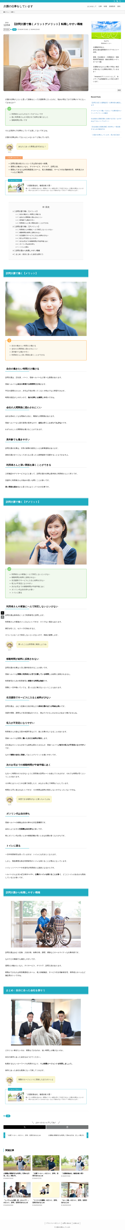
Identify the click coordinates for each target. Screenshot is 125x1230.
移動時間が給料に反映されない (30, 232)
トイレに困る (24, 247)
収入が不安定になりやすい (28, 238)
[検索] (120, 1)
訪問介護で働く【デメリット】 (27, 226)
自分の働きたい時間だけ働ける (30, 214)
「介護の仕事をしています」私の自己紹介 (105, 135)
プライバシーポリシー (53, 1223)
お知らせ (76, 1223)
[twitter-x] (114, 1)
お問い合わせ (66, 1223)
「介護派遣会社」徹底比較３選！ (39, 185)
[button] (24, 1127)
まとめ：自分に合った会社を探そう (29, 254)
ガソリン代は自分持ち (27, 244)
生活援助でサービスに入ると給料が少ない (33, 235)
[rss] (117, 1)
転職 (14, 29)
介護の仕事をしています (18, 6)
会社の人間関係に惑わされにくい (30, 217)
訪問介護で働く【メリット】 (26, 211)
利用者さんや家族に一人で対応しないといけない (36, 229)
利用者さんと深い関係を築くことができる (33, 223)
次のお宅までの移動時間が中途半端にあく (33, 241)
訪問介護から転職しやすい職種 (27, 250)
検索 (119, 90)
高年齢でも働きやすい (27, 220)
